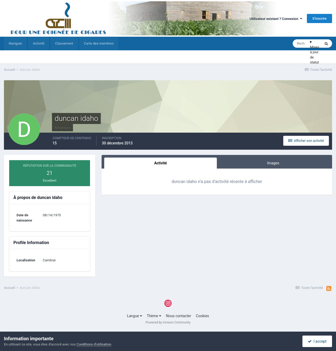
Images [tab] (273, 163)
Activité (38, 43)
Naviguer (15, 43)
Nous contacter (178, 316)
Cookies (202, 316)
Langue (134, 316)
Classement (64, 43)
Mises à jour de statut (314, 54)
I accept (317, 341)
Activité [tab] (160, 163)
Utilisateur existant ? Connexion (276, 19)
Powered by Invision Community (168, 322)
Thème (154, 316)
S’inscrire (319, 18)
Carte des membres (99, 43)
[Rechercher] (301, 43)
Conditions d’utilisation (93, 344)
